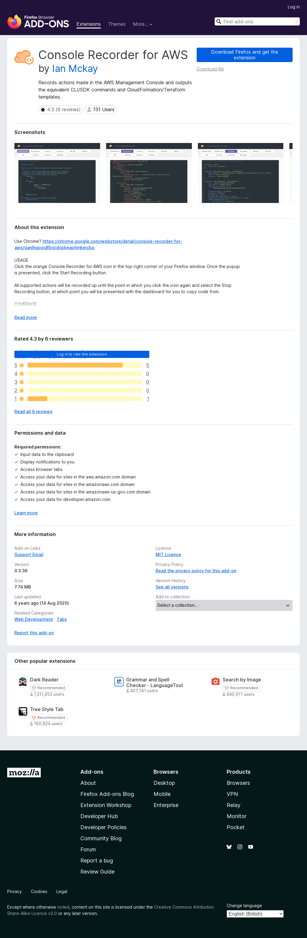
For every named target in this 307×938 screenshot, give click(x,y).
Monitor (236, 816)
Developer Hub (99, 816)
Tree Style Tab (47, 709)
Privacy (14, 891)
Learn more (26, 512)
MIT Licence (168, 554)
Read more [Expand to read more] (25, 317)
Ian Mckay (75, 68)
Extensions (88, 24)
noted (63, 907)
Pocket (236, 827)
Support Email (28, 554)
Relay (233, 805)
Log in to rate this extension (82, 354)
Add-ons (91, 772)
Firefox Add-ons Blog (107, 794)
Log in (294, 6)
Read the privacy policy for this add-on (196, 570)
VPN (232, 794)
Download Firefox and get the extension (244, 55)
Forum (88, 849)
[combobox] (257, 21)
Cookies (39, 891)
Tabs (62, 619)
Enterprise (166, 805)
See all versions (172, 586)
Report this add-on (34, 632)
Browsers (238, 783)
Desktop (164, 783)
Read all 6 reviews (33, 411)
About (88, 783)
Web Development (33, 619)
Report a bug (96, 860)
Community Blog (101, 838)
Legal (61, 891)
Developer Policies (103, 827)
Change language (244, 905)
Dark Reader (44, 680)
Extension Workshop (105, 805)
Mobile (162, 794)
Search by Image (242, 680)
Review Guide (97, 871)
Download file (210, 68)
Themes (117, 24)
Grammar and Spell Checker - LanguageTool (154, 682)
